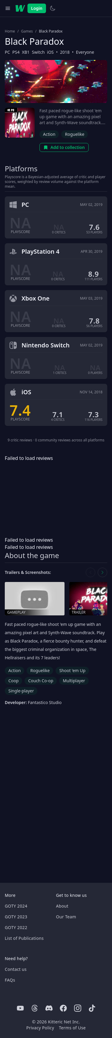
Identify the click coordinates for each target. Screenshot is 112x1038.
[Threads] (34, 1008)
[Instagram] (77, 1008)
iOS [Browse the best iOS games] (50, 52)
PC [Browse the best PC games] (7, 52)
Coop (13, 680)
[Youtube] (20, 1008)
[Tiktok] (92, 1008)
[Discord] (49, 1008)
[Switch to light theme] (53, 8)
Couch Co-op (40, 680)
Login (36, 8)
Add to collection (64, 147)
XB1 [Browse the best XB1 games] (26, 52)
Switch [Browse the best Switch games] (38, 52)
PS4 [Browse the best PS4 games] (15, 52)
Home (10, 31)
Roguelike (74, 134)
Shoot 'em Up (72, 670)
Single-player (21, 691)
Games (27, 31)
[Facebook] (63, 1008)
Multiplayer (74, 680)
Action (49, 134)
